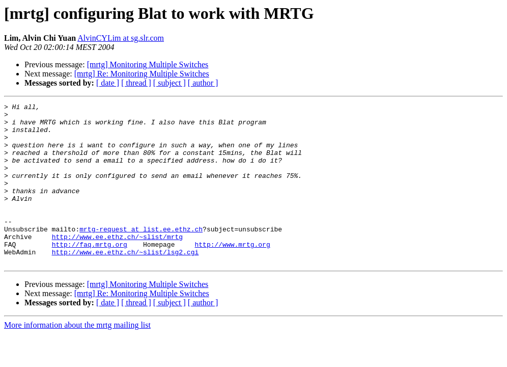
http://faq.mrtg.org (89, 273)
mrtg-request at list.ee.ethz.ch (141, 254)
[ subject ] (169, 82)
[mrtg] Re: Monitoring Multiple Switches (141, 73)
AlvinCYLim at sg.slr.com (120, 38)
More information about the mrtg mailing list (77, 357)
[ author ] (203, 82)
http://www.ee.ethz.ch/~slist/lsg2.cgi (125, 282)
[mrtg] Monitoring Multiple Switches (148, 64)
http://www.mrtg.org (232, 273)
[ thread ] (136, 82)
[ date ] (107, 82)
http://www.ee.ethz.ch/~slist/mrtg (117, 264)
